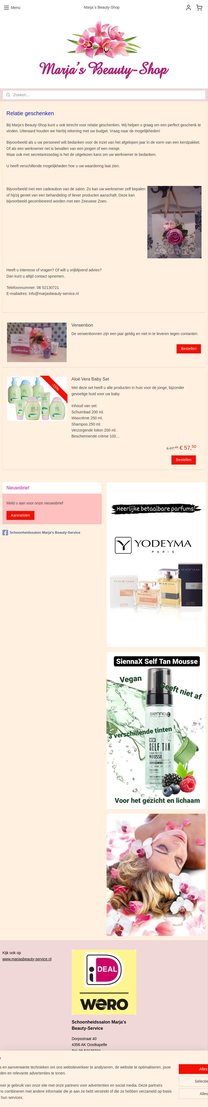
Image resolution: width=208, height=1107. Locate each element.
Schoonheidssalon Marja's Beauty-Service (41, 532)
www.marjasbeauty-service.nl (26, 959)
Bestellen (189, 348)
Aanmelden (20, 515)
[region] (68, 1079)
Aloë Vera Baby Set (90, 379)
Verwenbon (82, 325)
